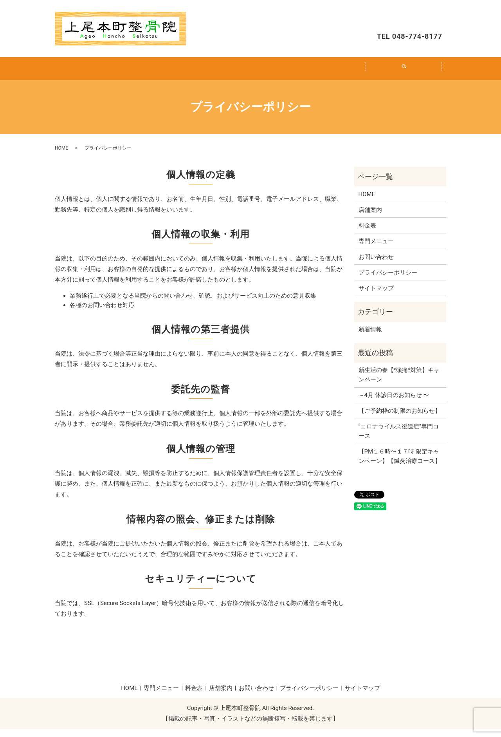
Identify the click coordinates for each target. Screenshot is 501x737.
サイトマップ (376, 296)
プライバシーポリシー (388, 280)
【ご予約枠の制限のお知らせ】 (400, 419)
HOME (97, 72)
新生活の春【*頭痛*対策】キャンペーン (399, 383)
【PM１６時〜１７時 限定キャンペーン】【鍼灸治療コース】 (400, 464)
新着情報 (370, 337)
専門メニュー (173, 72)
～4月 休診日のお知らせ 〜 (394, 403)
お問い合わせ (407, 18)
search (408, 77)
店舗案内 (327, 72)
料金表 (250, 72)
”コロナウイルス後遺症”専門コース (399, 439)
